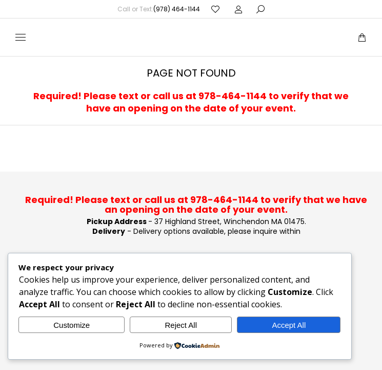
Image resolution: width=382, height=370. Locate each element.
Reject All (181, 325)
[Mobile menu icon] (20, 37)
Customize (71, 325)
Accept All (289, 325)
